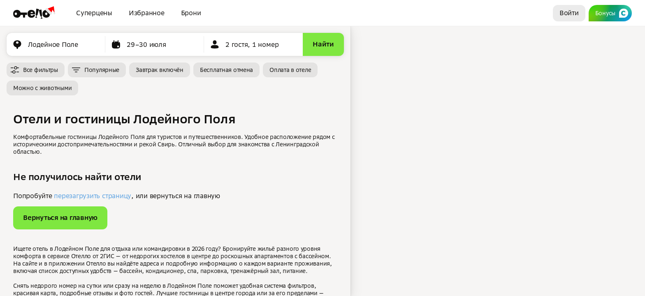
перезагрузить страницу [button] (92, 196)
